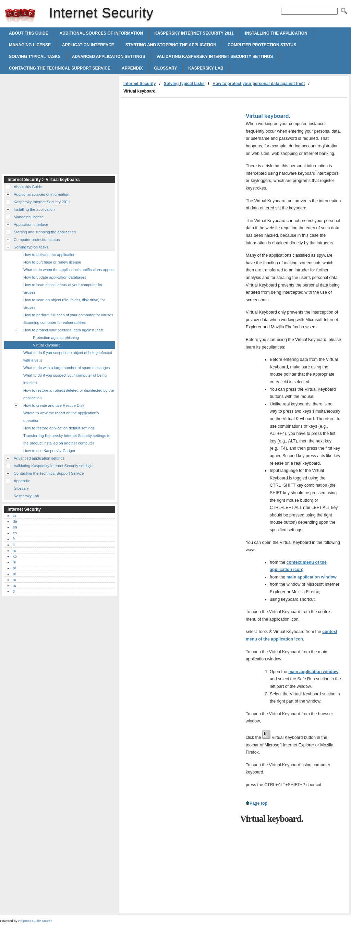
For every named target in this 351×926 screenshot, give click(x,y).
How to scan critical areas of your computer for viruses (62, 288)
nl (14, 562)
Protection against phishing (56, 338)
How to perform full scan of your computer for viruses (68, 315)
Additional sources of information (101, 33)
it (14, 545)
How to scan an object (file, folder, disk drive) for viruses (64, 303)
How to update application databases (54, 277)
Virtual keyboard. (47, 345)
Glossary (165, 68)
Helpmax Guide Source (35, 921)
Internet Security (20, 15)
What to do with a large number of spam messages (66, 368)
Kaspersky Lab (205, 68)
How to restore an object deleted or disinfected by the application (68, 394)
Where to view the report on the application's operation (61, 417)
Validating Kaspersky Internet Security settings (214, 56)
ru (14, 585)
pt (14, 574)
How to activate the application (49, 255)
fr (14, 539)
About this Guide (28, 33)
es (15, 533)
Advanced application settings (108, 56)
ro (14, 579)
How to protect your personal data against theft (259, 83)
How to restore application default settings (59, 428)
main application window (312, 577)
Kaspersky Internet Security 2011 (194, 33)
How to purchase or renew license (52, 262)
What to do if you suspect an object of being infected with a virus (67, 356)
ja (14, 550)
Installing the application (276, 33)
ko (15, 556)
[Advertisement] (179, 149)
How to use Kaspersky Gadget (49, 451)
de (15, 521)
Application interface (88, 44)
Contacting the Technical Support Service (59, 68)
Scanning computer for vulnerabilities (54, 322)
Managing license (30, 44)
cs (14, 515)
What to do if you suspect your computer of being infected (65, 379)
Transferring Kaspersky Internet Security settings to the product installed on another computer (66, 439)
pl (14, 568)
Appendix (132, 68)
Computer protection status (262, 44)
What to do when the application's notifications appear (69, 270)
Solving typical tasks (35, 56)
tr (14, 591)
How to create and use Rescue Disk (53, 405)
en (15, 527)
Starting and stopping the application (170, 44)
